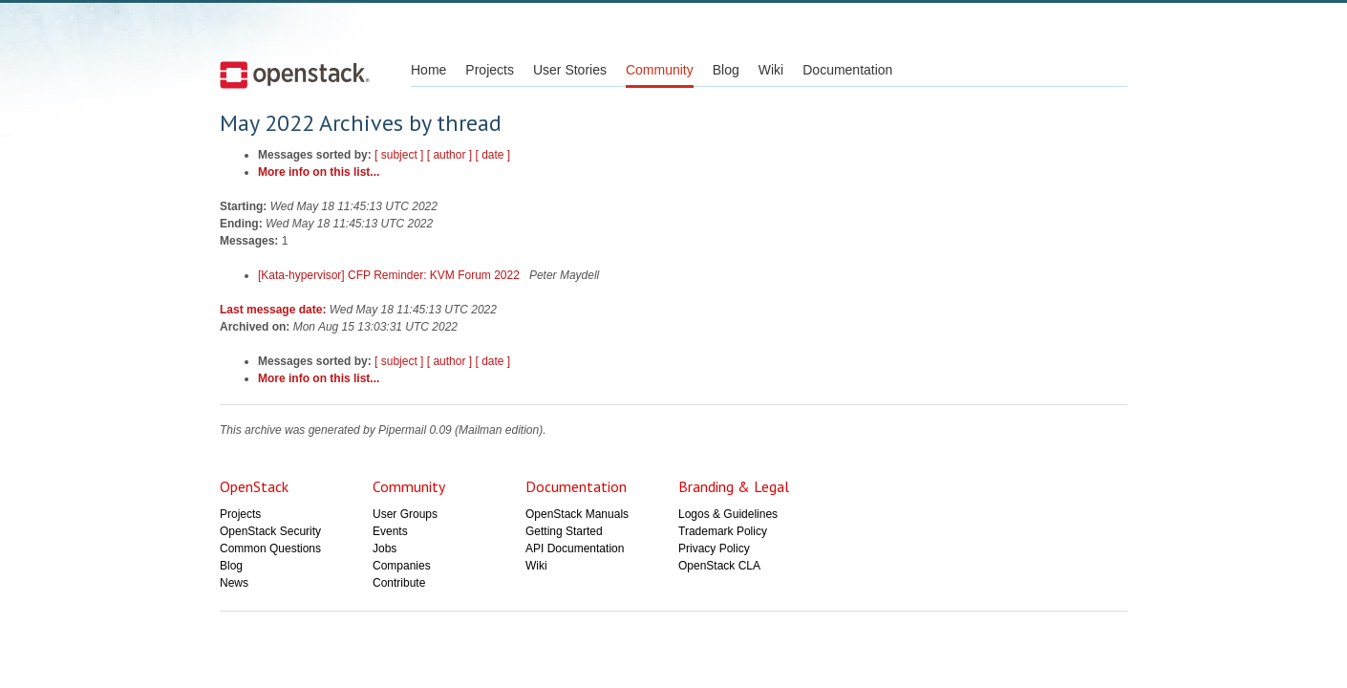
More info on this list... (318, 172)
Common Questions (270, 548)
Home (428, 69)
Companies (402, 565)
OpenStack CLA (719, 565)
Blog (726, 69)
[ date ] (492, 154)
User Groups (405, 514)
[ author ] (449, 154)
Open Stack (295, 74)
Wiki (771, 69)
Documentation (847, 69)
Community (660, 69)
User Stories (570, 69)
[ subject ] (398, 154)
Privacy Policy (714, 548)
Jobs (384, 548)
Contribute (399, 583)
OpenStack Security (270, 531)
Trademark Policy (722, 531)
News (234, 583)
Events (390, 531)
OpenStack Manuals (577, 514)
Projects (489, 69)
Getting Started (564, 531)
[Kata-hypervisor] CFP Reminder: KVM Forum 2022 (390, 275)
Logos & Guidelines (728, 514)
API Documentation (574, 548)
